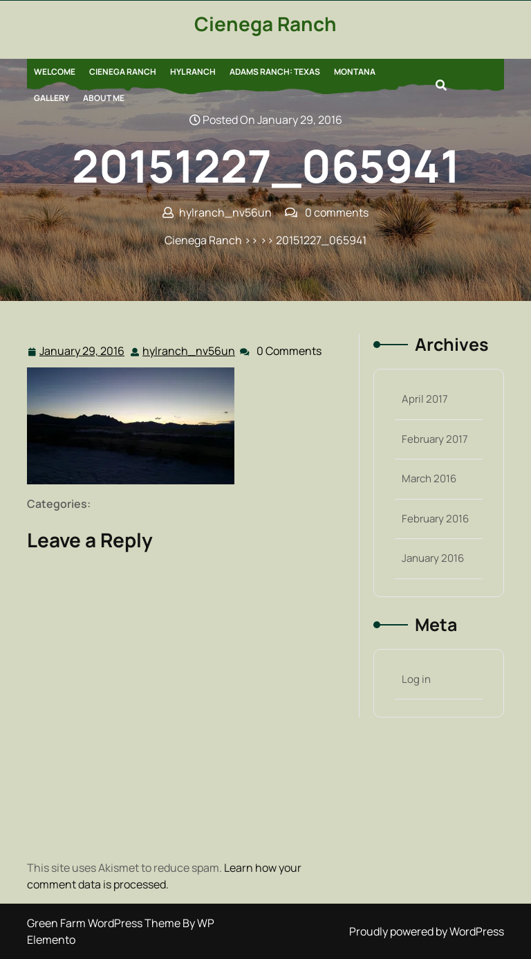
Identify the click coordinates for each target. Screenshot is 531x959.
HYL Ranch (193, 71)
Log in (416, 679)
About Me (103, 98)
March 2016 (429, 478)
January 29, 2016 (82, 351)
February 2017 (435, 439)
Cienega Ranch (265, 23)
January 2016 (433, 558)
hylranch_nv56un (189, 350)
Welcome (54, 71)
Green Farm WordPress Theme (105, 923)
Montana (354, 71)
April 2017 (425, 399)
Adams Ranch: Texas (275, 71)
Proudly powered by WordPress (426, 931)
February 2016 (435, 518)
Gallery (51, 98)
